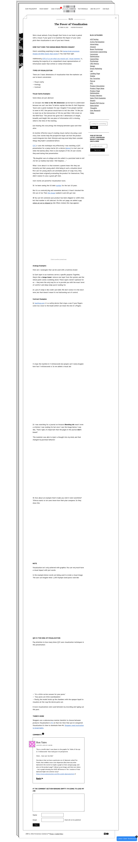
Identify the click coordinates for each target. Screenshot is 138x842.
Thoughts (93, 108)
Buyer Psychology (77, 27)
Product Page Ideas (97, 88)
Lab (91, 71)
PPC (91, 83)
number (58, 185)
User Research (95, 110)
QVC (34, 145)
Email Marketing (96, 68)
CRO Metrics (94, 63)
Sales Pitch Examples (98, 98)
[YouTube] (107, 834)
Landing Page (95, 73)
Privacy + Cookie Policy (56, 834)
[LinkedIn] (105, 834)
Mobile (92, 76)
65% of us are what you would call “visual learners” (61, 58)
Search (94, 127)
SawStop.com (39, 303)
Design (92, 66)
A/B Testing (94, 39)
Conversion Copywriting (98, 52)
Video (92, 113)
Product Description (97, 86)
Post (36, 825)
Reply (39, 778)
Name (35, 815)
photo (68, 148)
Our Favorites (95, 78)
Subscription (94, 105)
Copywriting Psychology (94, 60)
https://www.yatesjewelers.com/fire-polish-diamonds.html (55, 774)
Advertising (94, 44)
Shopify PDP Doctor (97, 103)
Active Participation (97, 42)
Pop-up (92, 81)
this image (51, 193)
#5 (52, 723)
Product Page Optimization (95, 92)
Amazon (93, 47)
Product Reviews (96, 95)
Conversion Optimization (94, 55)
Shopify (92, 100)
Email (35, 820)
